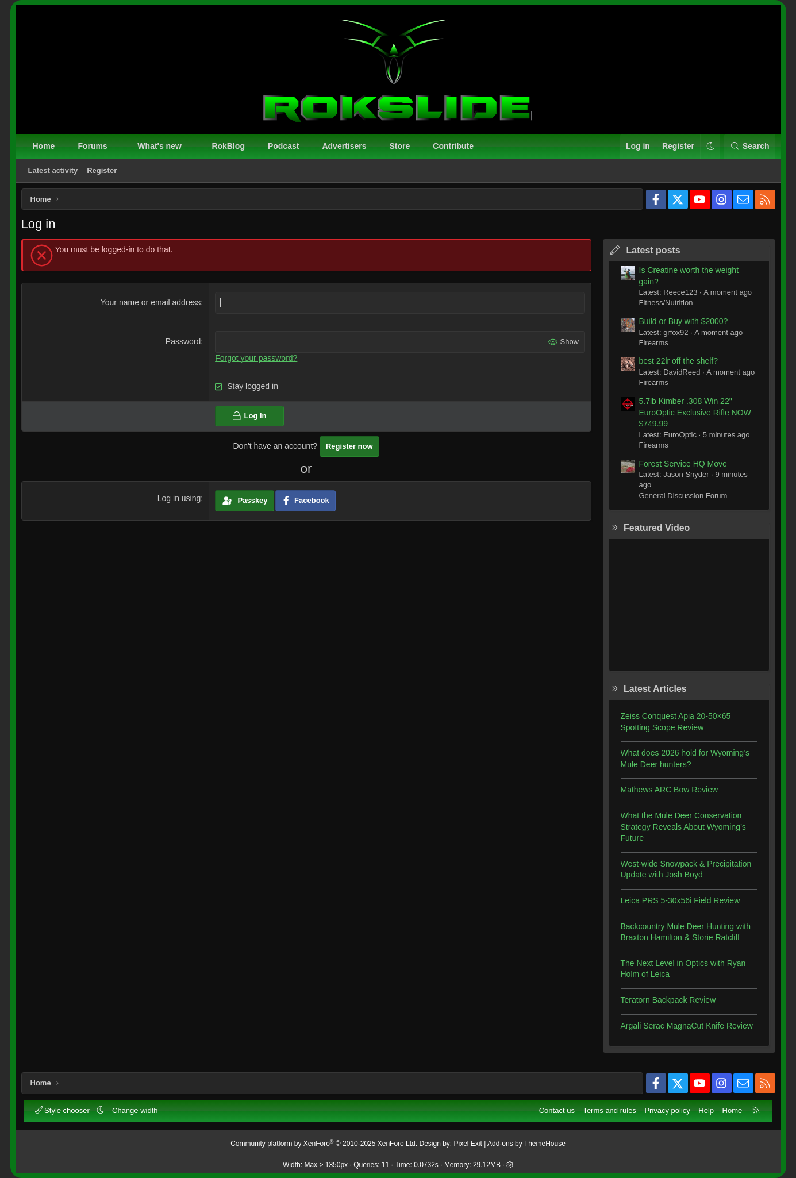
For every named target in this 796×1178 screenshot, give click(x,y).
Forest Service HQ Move (679, 467)
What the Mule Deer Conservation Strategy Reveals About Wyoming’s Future (679, 830)
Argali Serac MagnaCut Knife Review (683, 1029)
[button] (118, 147)
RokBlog (229, 147)
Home (45, 147)
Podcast (284, 147)
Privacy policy (666, 1109)
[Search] (748, 147)
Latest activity (54, 171)
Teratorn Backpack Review (664, 1003)
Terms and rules (608, 1109)
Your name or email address (152, 306)
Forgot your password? (258, 361)
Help (705, 1109)
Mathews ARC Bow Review (665, 793)
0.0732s (426, 1164)
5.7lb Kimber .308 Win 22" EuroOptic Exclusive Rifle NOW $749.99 (691, 416)
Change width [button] (136, 1109)
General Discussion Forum (679, 499)
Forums (93, 147)
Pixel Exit (468, 1142)
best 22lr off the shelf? (674, 364)
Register (103, 171)
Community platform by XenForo (323, 1142)
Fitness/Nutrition (662, 306)
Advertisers (345, 147)
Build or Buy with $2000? (679, 325)
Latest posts (649, 254)
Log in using (180, 502)
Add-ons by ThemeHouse (526, 1142)
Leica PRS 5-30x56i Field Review (676, 904)
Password (184, 345)
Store (401, 147)
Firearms (649, 346)
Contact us (556, 1109)
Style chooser (64, 1109)
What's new (160, 147)
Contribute (454, 147)
